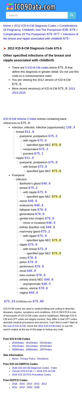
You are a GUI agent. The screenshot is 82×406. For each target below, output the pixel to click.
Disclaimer (43, 364)
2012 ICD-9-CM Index (49, 331)
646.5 (46, 289)
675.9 (42, 142)
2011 (28, 351)
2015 (22, 93)
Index (21, 348)
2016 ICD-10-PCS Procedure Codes (31, 380)
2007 (42, 355)
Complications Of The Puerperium (31, 34)
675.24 (9, 307)
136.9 (70, 128)
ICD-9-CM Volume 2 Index (20, 119)
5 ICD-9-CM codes (37, 68)
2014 (15, 93)
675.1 (39, 155)
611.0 (29, 133)
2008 (28, 355)
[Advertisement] (35, 106)
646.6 (46, 186)
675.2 (53, 137)
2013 (72, 89)
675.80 (38, 307)
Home (7, 25)
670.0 (39, 217)
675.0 (53, 164)
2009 (14, 355)
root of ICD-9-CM (16, 331)
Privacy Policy (27, 364)
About (15, 364)
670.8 (42, 213)
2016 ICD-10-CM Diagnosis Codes (30, 373)
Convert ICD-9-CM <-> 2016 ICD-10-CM (33, 376)
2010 (42, 351)
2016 (14, 389)
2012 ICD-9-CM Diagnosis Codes (35, 25)
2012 (14, 351)
